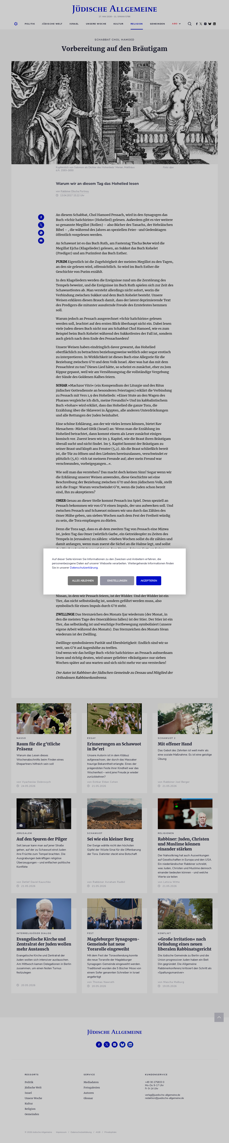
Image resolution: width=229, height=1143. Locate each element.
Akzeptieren (149, 580)
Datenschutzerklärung (84, 568)
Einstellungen (117, 580)
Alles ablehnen (83, 580)
